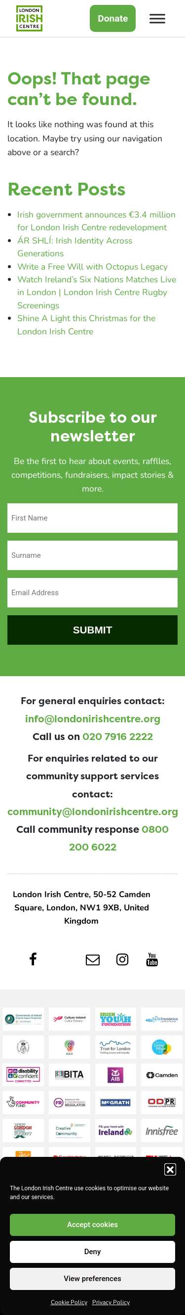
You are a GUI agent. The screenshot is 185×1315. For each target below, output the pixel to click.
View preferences (92, 1278)
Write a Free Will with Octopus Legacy (92, 266)
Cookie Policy (69, 1302)
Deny (92, 1251)
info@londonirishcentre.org (92, 718)
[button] (170, 1169)
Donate (113, 18)
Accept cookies (92, 1224)
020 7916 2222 (117, 736)
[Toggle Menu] (157, 18)
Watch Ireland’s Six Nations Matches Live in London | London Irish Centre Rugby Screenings (96, 292)
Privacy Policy (111, 1302)
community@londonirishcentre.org (92, 811)
